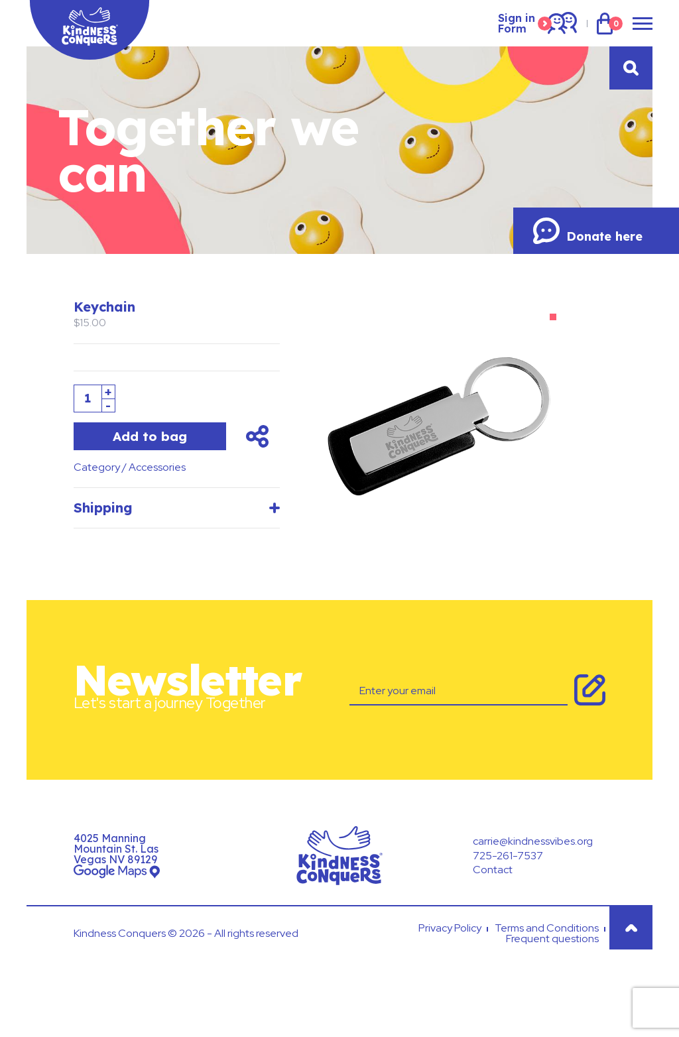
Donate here (588, 230)
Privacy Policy (449, 928)
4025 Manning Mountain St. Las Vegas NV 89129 (116, 849)
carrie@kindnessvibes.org (533, 841)
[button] (553, 317)
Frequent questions (552, 939)
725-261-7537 (508, 856)
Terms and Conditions (547, 928)
